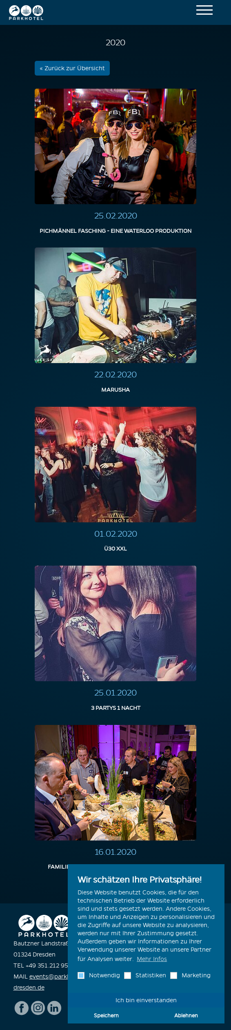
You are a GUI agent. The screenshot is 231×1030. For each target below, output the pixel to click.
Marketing (195, 975)
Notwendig (103, 975)
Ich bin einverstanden (146, 1000)
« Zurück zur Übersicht (72, 68)
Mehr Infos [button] (152, 959)
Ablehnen (186, 1015)
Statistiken (150, 975)
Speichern (106, 1015)
